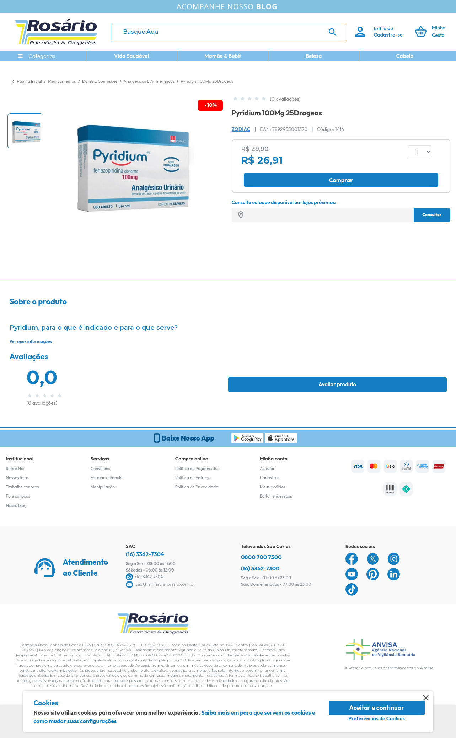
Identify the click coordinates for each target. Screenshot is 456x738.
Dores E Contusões (100, 81)
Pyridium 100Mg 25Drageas (207, 81)
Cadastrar (269, 477)
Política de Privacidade (196, 487)
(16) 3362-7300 (260, 568)
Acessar (267, 468)
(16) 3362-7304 (145, 554)
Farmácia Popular (107, 477)
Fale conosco (18, 496)
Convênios (100, 468)
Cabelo (404, 56)
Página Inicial (29, 81)
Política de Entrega (193, 477)
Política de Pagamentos (197, 468)
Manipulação (103, 487)
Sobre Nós (15, 468)
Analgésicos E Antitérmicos (150, 81)
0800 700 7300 (261, 557)
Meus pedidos (272, 487)
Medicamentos (62, 81)
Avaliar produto (337, 384)
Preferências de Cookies (376, 718)
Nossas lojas (17, 477)
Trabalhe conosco (22, 487)
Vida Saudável (131, 56)
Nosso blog (16, 505)
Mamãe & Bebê (222, 56)
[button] (25, 131)
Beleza (314, 56)
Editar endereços (276, 496)
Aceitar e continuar (376, 708)
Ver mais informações (31, 341)
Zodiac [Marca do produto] (241, 129)
